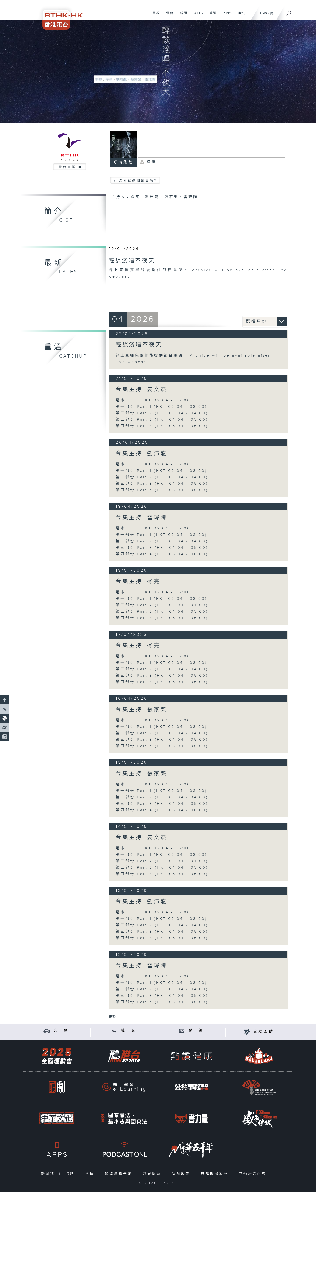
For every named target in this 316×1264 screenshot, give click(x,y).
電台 (168, 15)
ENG (263, 13)
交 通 (61, 1030)
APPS (226, 15)
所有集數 (123, 162)
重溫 (211, 15)
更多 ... (114, 1016)
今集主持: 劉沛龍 (141, 453)
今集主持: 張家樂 (141, 710)
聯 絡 (196, 1030)
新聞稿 (49, 1174)
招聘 (71, 1174)
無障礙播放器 (215, 1174)
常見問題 (153, 1174)
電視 (154, 15)
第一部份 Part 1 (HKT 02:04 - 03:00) (161, 407)
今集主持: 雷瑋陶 (141, 518)
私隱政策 (182, 1174)
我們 (240, 15)
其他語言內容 (253, 1174)
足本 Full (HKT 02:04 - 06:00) (154, 400)
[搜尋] (288, 12)
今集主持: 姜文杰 (141, 389)
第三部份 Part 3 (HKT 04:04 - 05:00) (162, 419)
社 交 (129, 1030)
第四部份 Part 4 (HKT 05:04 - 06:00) (162, 426)
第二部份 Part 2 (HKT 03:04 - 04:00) (162, 413)
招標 (90, 1174)
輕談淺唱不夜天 (139, 345)
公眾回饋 (263, 1031)
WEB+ (197, 15)
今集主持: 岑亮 (138, 581)
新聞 (181, 15)
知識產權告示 (119, 1174)
